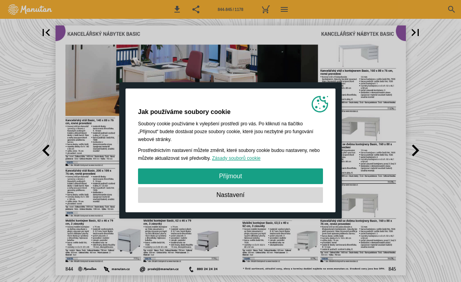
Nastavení (230, 195)
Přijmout (230, 176)
